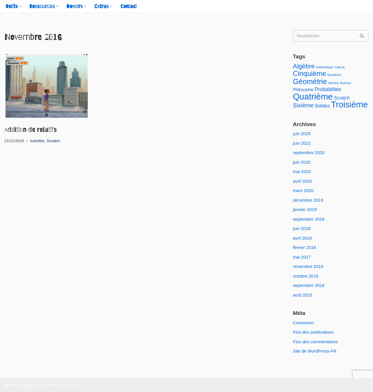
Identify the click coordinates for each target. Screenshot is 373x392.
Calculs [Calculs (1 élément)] (340, 67)
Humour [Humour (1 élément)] (345, 83)
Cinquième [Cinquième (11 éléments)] (309, 73)
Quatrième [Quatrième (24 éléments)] (313, 96)
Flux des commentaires (315, 341)
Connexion (303, 322)
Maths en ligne (18, 384)
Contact (128, 6)
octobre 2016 (306, 275)
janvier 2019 (305, 209)
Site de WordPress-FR (315, 351)
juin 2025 (302, 133)
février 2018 (304, 247)
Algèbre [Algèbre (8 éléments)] (304, 66)
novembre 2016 (308, 266)
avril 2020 (302, 181)
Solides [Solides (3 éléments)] (322, 105)
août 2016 (302, 294)
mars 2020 (303, 190)
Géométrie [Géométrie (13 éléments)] (310, 81)
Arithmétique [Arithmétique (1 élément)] (324, 67)
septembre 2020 (308, 152)
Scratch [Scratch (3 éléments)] (341, 97)
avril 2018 (302, 238)
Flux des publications (313, 332)
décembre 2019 (308, 200)
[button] (20, 6)
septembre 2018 (308, 219)
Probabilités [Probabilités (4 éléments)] (328, 89)
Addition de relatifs (30, 129)
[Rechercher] (324, 36)
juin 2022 (302, 143)
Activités (37, 141)
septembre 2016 (308, 285)
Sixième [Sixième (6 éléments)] (303, 105)
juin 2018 (302, 228)
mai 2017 (302, 257)
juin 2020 (302, 162)
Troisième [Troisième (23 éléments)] (349, 104)
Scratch (53, 141)
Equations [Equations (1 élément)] (334, 74)
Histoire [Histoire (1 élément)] (333, 83)
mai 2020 (302, 171)
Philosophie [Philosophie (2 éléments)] (303, 90)
